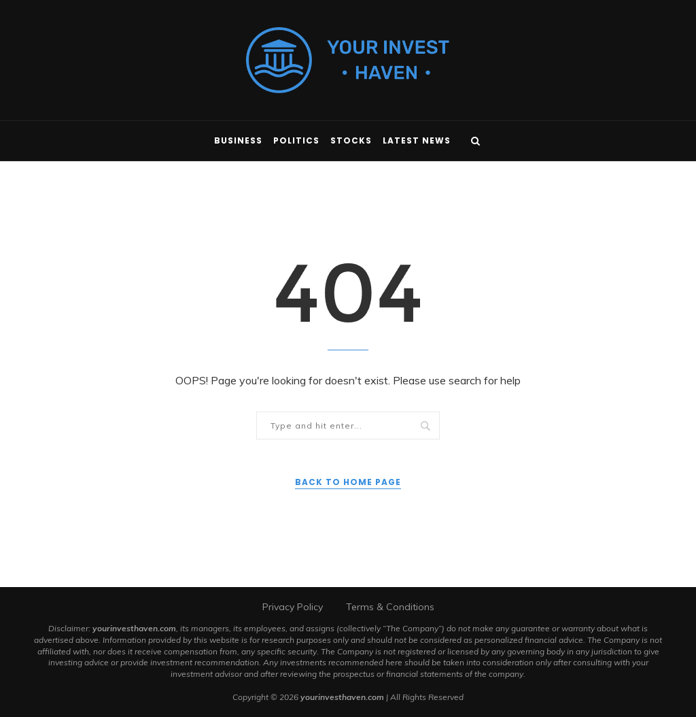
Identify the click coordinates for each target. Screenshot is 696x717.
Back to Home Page (348, 482)
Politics (296, 140)
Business (238, 140)
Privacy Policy (292, 607)
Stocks (351, 140)
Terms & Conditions (390, 607)
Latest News (417, 140)
